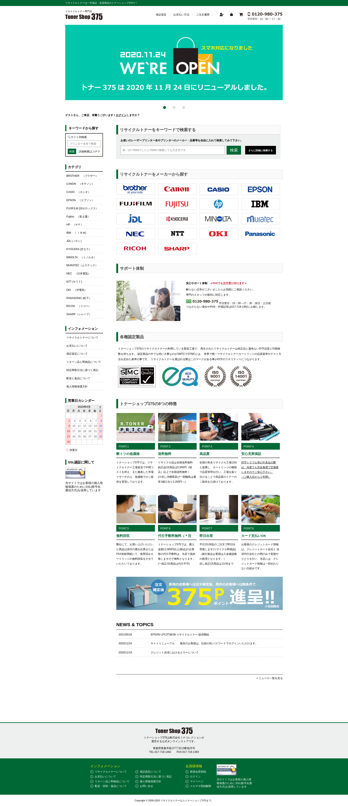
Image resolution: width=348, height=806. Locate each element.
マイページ (196, 781)
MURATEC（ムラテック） (82, 265)
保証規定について (77, 353)
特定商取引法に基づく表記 (82, 370)
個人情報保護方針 (77, 386)
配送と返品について (78, 378)
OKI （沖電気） (76, 289)
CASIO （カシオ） (78, 192)
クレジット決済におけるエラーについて (175, 652)
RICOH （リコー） (78, 306)
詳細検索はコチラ (89, 151)
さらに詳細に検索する (260, 150)
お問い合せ (146, 786)
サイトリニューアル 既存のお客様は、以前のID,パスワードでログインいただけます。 (204, 643)
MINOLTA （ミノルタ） (81, 257)
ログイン (121, 115)
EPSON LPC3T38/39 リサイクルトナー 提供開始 (180, 634)
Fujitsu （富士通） (78, 216)
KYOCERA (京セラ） (78, 249)
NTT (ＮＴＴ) (74, 281)
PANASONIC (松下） (78, 298)
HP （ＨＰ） (74, 224)
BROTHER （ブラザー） (82, 175)
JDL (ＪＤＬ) (73, 241)
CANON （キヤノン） (80, 183)
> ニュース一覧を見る (270, 678)
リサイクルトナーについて (82, 337)
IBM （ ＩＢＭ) (76, 232)
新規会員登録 (198, 771)
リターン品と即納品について (83, 361)
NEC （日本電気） (78, 273)
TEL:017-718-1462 (160, 752)
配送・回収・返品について (111, 786)
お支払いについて (77, 345)
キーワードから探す (84, 128)
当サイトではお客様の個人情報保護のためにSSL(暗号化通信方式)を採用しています (84, 486)
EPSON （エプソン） (80, 200)
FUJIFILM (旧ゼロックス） (82, 208)
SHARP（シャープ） (78, 314)
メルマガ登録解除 (200, 786)
